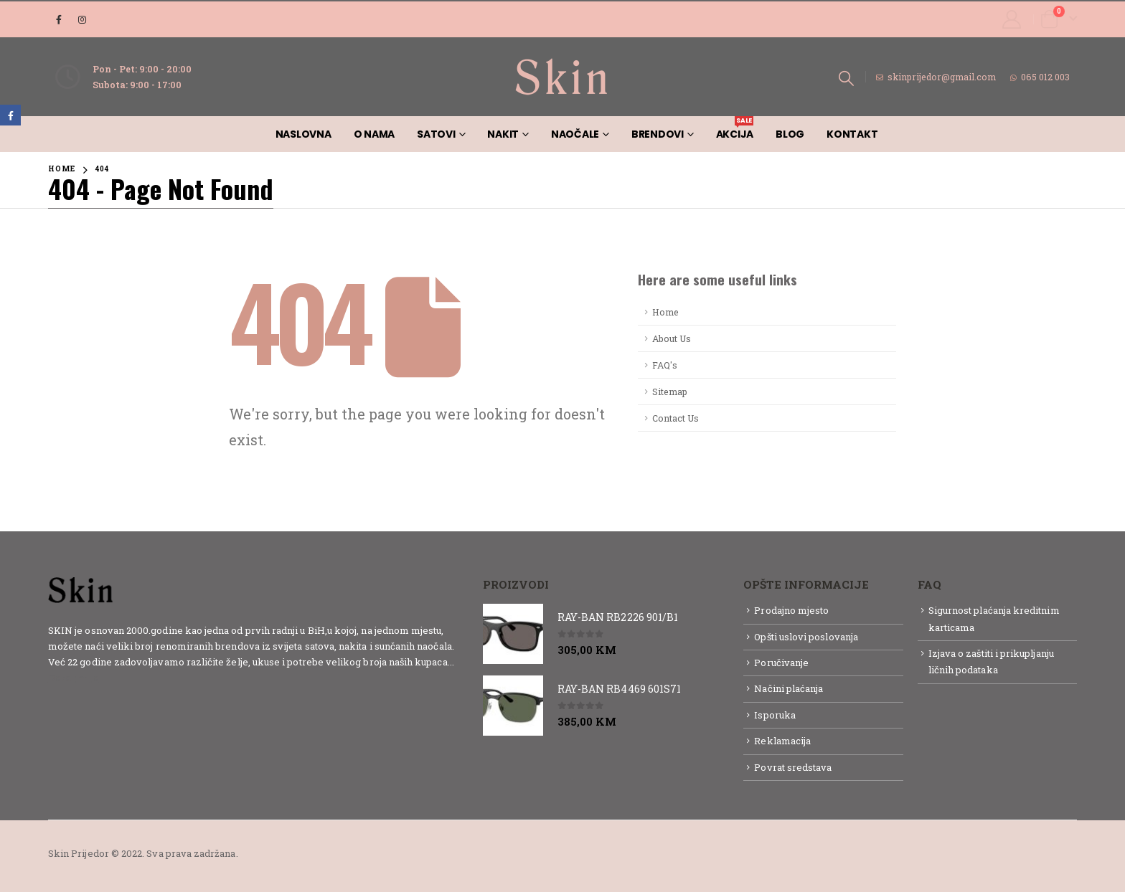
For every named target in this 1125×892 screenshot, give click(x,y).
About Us (671, 338)
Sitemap (669, 391)
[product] (513, 634)
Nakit (503, 134)
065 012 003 (1040, 76)
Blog (790, 134)
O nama (374, 134)
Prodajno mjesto (791, 610)
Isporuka (775, 714)
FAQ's (664, 365)
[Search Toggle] (846, 77)
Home (665, 312)
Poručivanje (781, 662)
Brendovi (657, 134)
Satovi (436, 134)
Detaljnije (73, 677)
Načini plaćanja (788, 688)
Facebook (10, 115)
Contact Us (675, 418)
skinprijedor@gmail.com (936, 76)
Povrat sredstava (793, 767)
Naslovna (303, 134)
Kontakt (852, 134)
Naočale (575, 134)
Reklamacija (782, 740)
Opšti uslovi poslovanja (806, 636)
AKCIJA (735, 128)
